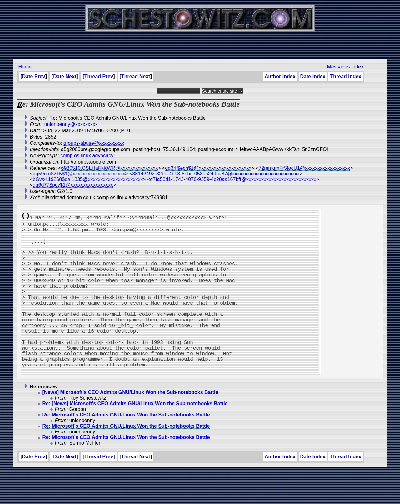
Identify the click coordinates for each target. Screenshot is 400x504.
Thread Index (345, 76)
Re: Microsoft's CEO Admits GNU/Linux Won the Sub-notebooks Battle (126, 448)
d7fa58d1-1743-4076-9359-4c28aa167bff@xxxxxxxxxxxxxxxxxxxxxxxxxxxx (233, 179)
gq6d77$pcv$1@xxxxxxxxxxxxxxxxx (73, 185)
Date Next (64, 76)
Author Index (280, 76)
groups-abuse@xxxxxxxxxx (93, 143)
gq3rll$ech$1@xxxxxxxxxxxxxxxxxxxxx (208, 168)
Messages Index (345, 66)
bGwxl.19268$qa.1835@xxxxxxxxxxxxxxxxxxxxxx (88, 179)
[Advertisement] (200, 43)
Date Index (313, 76)
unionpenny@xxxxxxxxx (71, 124)
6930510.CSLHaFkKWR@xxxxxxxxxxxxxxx (109, 168)
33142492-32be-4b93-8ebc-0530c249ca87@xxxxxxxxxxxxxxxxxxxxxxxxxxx (216, 173)
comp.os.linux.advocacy (86, 155)
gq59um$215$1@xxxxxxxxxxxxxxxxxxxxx (79, 173)
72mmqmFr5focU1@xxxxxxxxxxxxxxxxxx (304, 168)
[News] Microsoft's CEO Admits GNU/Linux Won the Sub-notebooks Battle (130, 426)
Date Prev (33, 76)
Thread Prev (98, 76)
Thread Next (135, 76)
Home (25, 66)
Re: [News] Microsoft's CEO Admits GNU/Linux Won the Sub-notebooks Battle (135, 437)
